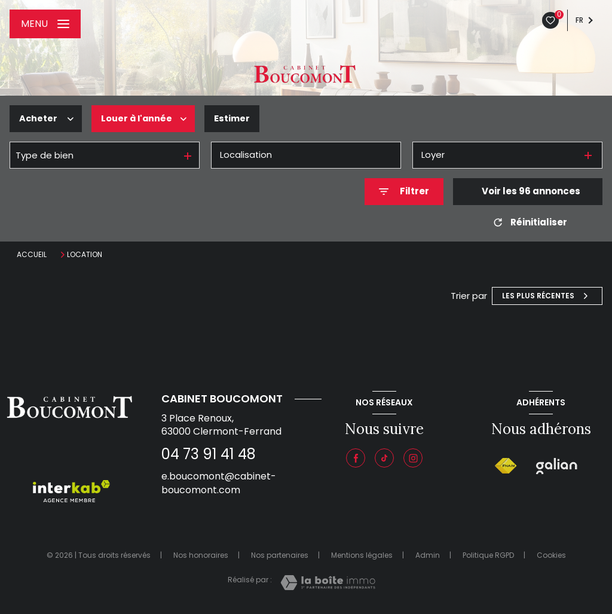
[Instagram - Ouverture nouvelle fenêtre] (413, 458)
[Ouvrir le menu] (45, 24)
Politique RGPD (488, 555)
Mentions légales (362, 555)
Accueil (32, 254)
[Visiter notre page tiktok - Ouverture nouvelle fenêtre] (384, 458)
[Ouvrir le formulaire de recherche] (404, 191)
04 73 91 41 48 (208, 454)
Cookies (551, 555)
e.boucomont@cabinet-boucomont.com (218, 482)
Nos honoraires (200, 555)
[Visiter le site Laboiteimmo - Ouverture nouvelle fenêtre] (328, 582)
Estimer (235, 118)
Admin (427, 555)
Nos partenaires (279, 555)
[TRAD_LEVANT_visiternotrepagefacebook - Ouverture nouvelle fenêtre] (355, 458)
